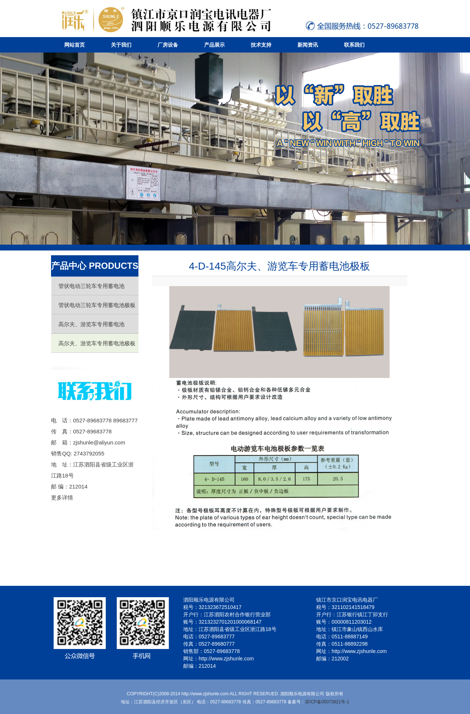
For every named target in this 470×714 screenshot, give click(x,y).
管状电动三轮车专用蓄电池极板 (96, 305)
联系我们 (354, 45)
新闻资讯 (307, 45)
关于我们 (121, 45)
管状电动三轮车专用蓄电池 (91, 286)
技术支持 (261, 45)
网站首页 (74, 45)
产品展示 (214, 45)
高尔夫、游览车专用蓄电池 (91, 324)
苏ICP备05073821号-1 (327, 701)
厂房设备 (168, 45)
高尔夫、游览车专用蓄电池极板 (96, 343)
